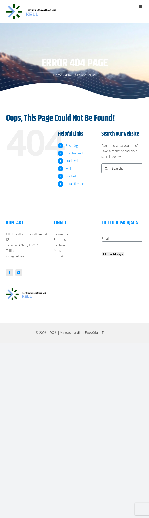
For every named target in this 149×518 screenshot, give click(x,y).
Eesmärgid (73, 145)
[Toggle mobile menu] (141, 6)
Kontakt (71, 176)
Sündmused (74, 153)
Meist (70, 168)
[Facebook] (9, 272)
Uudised (72, 161)
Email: (106, 238)
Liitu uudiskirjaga (113, 254)
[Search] (106, 168)
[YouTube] (18, 272)
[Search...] (122, 168)
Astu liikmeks (75, 184)
